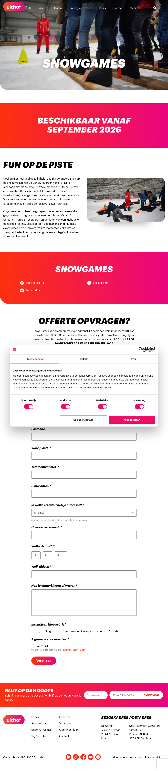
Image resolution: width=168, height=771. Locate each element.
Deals (102, 8)
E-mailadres (41, 486)
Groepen (117, 8)
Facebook (83, 757)
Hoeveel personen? (46, 527)
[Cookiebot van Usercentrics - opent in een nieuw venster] (141, 349)
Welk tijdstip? (42, 566)
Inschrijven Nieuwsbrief (48, 624)
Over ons (135, 8)
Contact (64, 736)
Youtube (91, 757)
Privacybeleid (153, 757)
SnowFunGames (41, 730)
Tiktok (76, 757)
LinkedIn (68, 757)
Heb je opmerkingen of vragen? (54, 585)
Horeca (58, 8)
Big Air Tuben (39, 736)
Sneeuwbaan (39, 723)
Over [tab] (133, 358)
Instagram (98, 757)
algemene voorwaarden (74, 650)
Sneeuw (43, 8)
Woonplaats (41, 448)
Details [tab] (84, 358)
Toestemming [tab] (35, 358)
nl (161, 8)
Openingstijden (69, 730)
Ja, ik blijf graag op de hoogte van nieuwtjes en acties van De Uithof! (79, 631)
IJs (29, 8)
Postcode (39, 429)
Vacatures (65, 723)
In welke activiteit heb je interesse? (57, 505)
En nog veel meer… (81, 8)
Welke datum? (42, 546)
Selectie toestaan (84, 419)
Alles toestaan (132, 419)
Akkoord (42, 646)
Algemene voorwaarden (50, 639)
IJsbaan (36, 717)
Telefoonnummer (45, 467)
